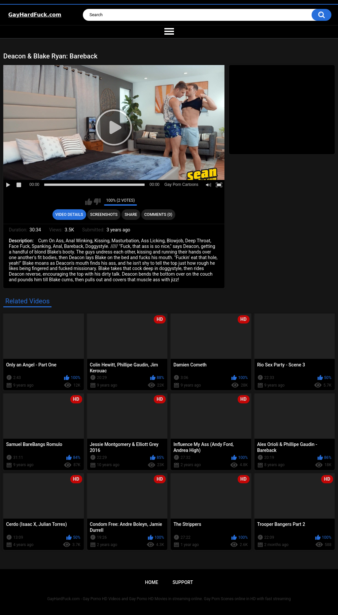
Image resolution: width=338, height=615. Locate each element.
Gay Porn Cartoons (181, 184)
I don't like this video (97, 201)
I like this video (88, 201)
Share (130, 214)
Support (183, 582)
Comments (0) (158, 214)
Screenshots (104, 214)
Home (151, 582)
